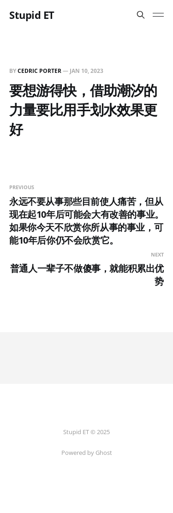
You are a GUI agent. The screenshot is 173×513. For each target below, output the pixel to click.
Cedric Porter (39, 71)
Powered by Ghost (86, 452)
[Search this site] (141, 15)
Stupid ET (31, 15)
